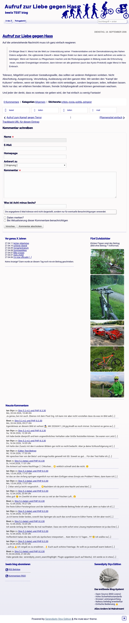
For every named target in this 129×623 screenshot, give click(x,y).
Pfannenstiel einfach (112, 117)
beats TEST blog (16, 12)
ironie (71, 102)
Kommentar (12, 170)
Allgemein (40, 102)
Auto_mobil (18, 255)
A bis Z (10, 21)
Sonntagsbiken (20, 250)
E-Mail (8, 145)
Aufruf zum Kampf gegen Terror (23, 117)
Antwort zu (10, 161)
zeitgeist (87, 102)
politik (78, 102)
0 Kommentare (11, 102)
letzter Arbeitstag (21, 243)
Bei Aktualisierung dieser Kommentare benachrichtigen (37, 220)
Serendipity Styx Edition (58, 618)
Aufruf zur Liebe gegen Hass (42, 7)
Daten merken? (15, 217)
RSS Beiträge (14, 569)
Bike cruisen (18, 253)
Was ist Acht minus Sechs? (20, 202)
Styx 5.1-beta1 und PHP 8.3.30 (29, 461)
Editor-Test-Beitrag (27, 450)
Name (9, 136)
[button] (16, 110)
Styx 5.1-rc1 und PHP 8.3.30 (32, 410)
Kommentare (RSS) (17, 576)
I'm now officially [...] (22, 257)
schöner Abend (20, 246)
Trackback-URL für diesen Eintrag (21, 121)
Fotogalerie (25, 21)
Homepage (10, 153)
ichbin (64, 102)
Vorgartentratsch (21, 248)
